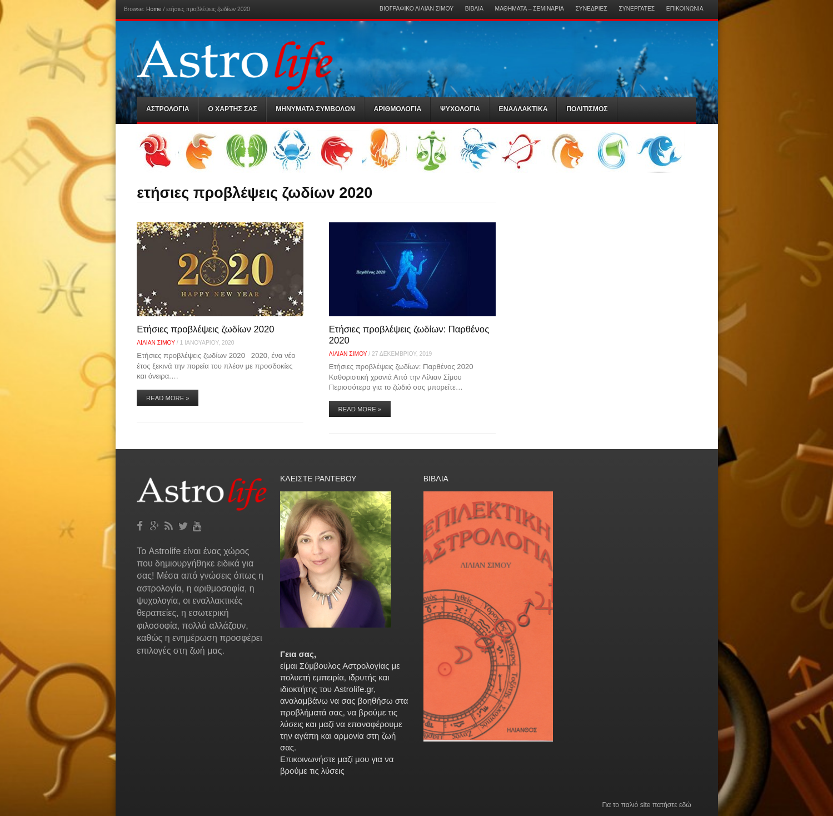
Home (153, 9)
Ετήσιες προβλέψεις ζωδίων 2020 (205, 329)
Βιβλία (474, 9)
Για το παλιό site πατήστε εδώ (646, 805)
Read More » (167, 398)
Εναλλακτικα (523, 109)
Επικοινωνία (685, 9)
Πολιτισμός (586, 109)
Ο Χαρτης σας (232, 109)
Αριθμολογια (397, 109)
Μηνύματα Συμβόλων (315, 109)
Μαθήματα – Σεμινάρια (529, 9)
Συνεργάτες (636, 9)
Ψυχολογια (460, 109)
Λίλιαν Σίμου (156, 343)
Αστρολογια (167, 109)
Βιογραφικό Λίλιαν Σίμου (416, 9)
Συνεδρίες (591, 9)
